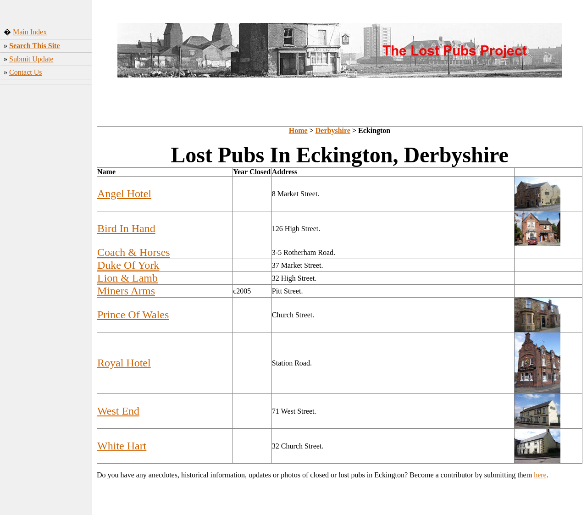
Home (298, 130)
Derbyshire (333, 130)
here (540, 475)
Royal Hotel (124, 363)
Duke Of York (128, 265)
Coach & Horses (133, 252)
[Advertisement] (46, 224)
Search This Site (34, 46)
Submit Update (31, 59)
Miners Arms (126, 291)
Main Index (30, 32)
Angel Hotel (124, 193)
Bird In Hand (126, 228)
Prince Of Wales (133, 315)
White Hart (121, 446)
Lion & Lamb (127, 278)
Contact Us (25, 72)
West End (118, 411)
